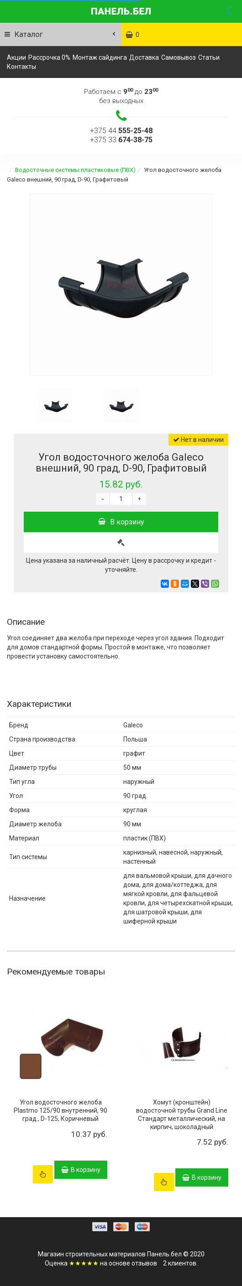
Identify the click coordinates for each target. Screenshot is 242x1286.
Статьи (209, 57)
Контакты (21, 66)
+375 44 (121, 130)
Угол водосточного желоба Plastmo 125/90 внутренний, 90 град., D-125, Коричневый (60, 1110)
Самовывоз (178, 57)
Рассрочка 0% (49, 57)
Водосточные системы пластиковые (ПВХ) (75, 169)
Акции (16, 57)
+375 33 (121, 139)
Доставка (144, 57)
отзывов (144, 1263)
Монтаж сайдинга (100, 57)
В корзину (121, 522)
